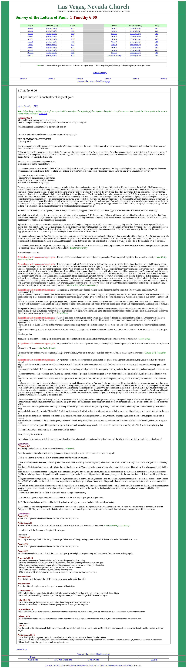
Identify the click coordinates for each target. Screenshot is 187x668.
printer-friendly (51, 28)
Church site (33, 660)
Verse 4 (30, 36)
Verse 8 (30, 47)
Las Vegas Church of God (54, 665)
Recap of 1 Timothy (114, 55)
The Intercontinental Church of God (81, 665)
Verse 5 (30, 39)
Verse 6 (30, 42)
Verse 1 (30, 28)
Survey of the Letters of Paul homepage (93, 81)
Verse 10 (30, 53)
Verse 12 (114, 28)
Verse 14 (114, 34)
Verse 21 (114, 53)
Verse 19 (114, 47)
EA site (154, 660)
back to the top (21, 649)
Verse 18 (114, 45)
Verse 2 (30, 31)
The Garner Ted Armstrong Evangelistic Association (114, 665)
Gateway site (93, 660)
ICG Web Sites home (63, 660)
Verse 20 (114, 50)
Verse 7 (30, 45)
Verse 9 (30, 50)
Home (33, 657)
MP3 (72, 28)
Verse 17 (114, 42)
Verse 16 (114, 39)
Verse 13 (114, 31)
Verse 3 (30, 34)
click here (43, 113)
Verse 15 (114, 36)
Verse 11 (30, 55)
